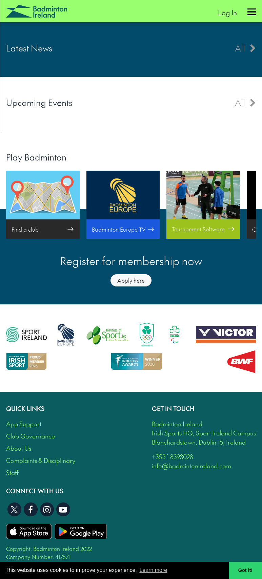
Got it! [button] (245, 570)
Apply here (131, 280)
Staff (12, 472)
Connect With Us (34, 491)
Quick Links (25, 408)
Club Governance (30, 436)
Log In (227, 12)
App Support (23, 424)
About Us (18, 448)
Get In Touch (173, 408)
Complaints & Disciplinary (40, 460)
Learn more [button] (153, 570)
